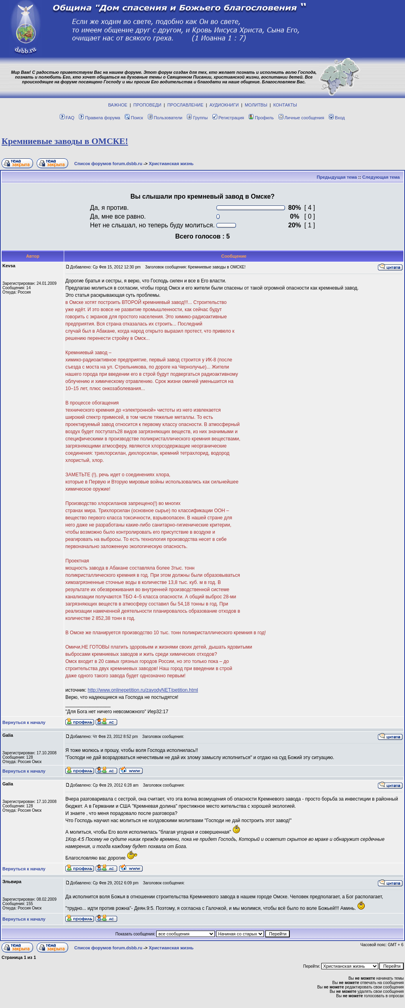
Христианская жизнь (171, 163)
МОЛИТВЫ (256, 105)
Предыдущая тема (337, 177)
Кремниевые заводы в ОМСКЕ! (65, 141)
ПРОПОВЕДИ (147, 105)
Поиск (134, 117)
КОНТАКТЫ (285, 105)
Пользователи (165, 117)
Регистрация (228, 117)
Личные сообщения (301, 117)
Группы (197, 117)
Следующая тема (381, 177)
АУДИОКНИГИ (223, 105)
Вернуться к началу (23, 722)
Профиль (261, 117)
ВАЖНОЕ (117, 105)
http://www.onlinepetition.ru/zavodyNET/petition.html (143, 690)
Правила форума (99, 117)
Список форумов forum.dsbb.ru (108, 163)
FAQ (67, 117)
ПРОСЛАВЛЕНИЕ (185, 105)
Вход (337, 117)
